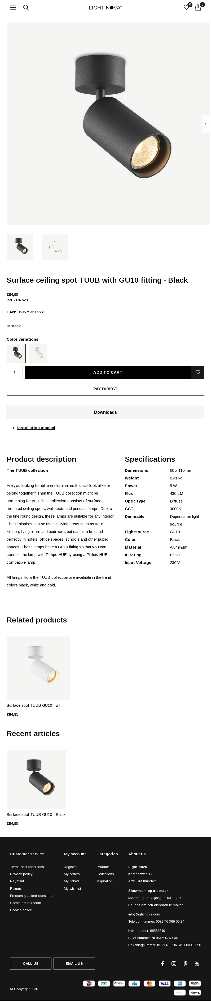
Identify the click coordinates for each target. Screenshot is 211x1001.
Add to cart (107, 372)
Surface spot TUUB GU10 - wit (33, 705)
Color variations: (23, 339)
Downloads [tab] (105, 412)
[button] (14, 7)
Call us (30, 964)
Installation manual (36, 427)
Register (70, 867)
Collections (105, 874)
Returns (16, 889)
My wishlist (72, 889)
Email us (74, 964)
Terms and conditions (27, 867)
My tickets (72, 881)
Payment (17, 881)
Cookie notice (21, 910)
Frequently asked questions (31, 896)
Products (103, 867)
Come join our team (25, 903)
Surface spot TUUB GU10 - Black (36, 814)
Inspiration (104, 881)
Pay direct (105, 388)
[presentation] (206, 124)
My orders (72, 874)
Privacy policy (21, 874)
